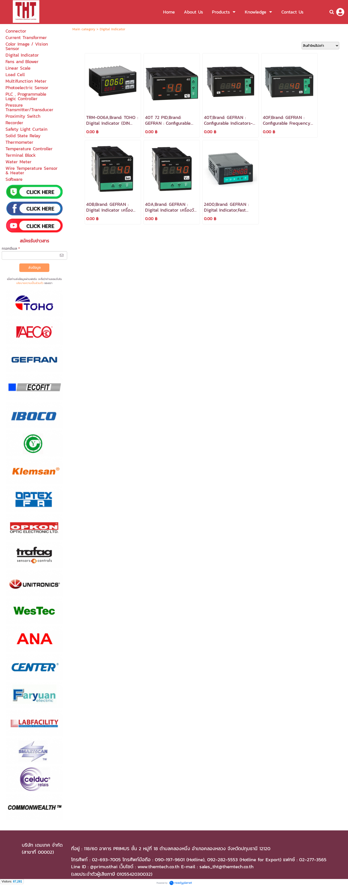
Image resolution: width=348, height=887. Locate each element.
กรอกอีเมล (11, 248)
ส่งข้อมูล (34, 267)
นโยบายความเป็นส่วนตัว (29, 283)
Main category (83, 29)
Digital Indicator (112, 29)
